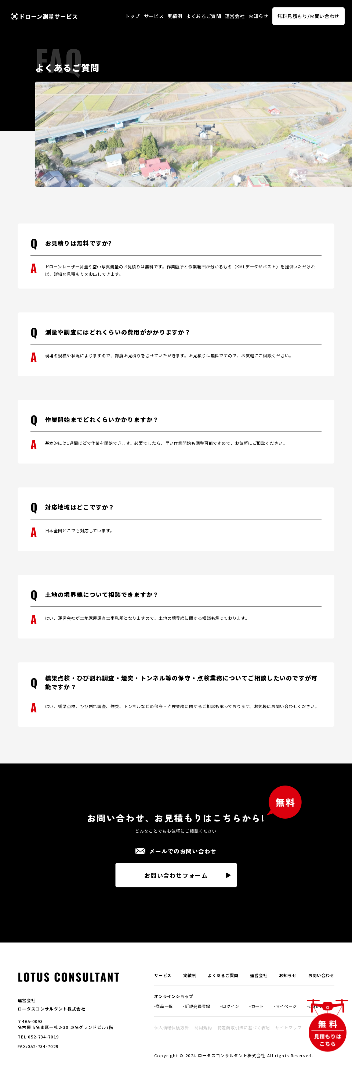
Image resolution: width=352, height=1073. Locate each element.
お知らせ (258, 15)
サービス (154, 15)
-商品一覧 (163, 1006)
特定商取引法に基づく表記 (244, 1027)
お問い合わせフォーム (176, 875)
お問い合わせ (321, 975)
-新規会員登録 (196, 1006)
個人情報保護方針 (171, 1027)
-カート (256, 1006)
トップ (132, 15)
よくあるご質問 (203, 15)
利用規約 (203, 1027)
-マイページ (285, 1006)
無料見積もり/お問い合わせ (308, 15)
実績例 (174, 15)
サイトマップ (288, 1027)
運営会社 (235, 15)
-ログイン (229, 1006)
